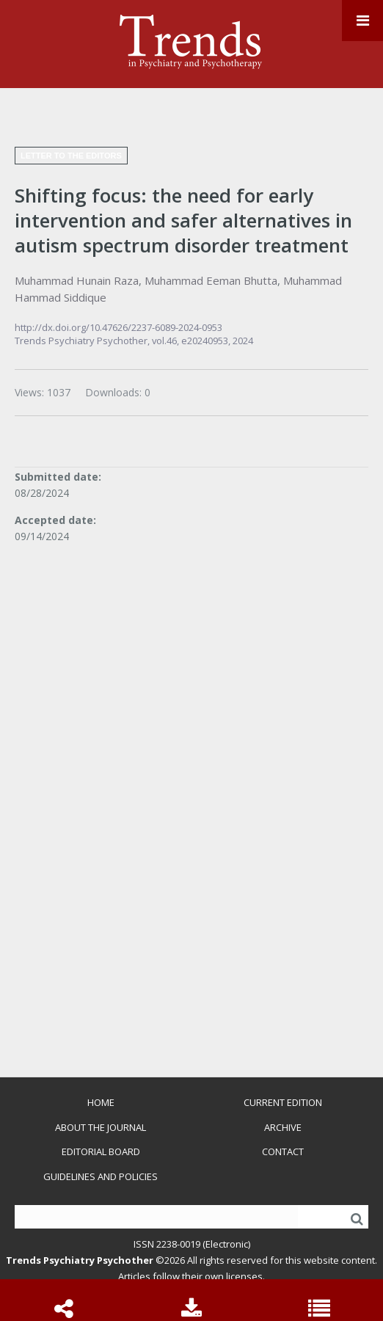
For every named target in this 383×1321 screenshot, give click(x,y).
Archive (283, 1127)
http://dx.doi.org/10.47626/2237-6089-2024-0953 (118, 327)
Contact (283, 1151)
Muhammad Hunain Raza (77, 280)
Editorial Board (101, 1151)
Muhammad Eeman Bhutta (211, 280)
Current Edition (283, 1102)
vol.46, (166, 340)
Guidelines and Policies (100, 1176)
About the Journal (100, 1127)
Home (100, 1102)
